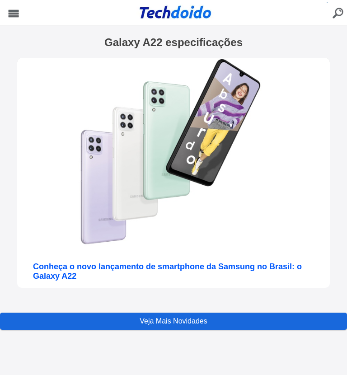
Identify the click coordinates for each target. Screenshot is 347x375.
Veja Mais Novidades (173, 321)
